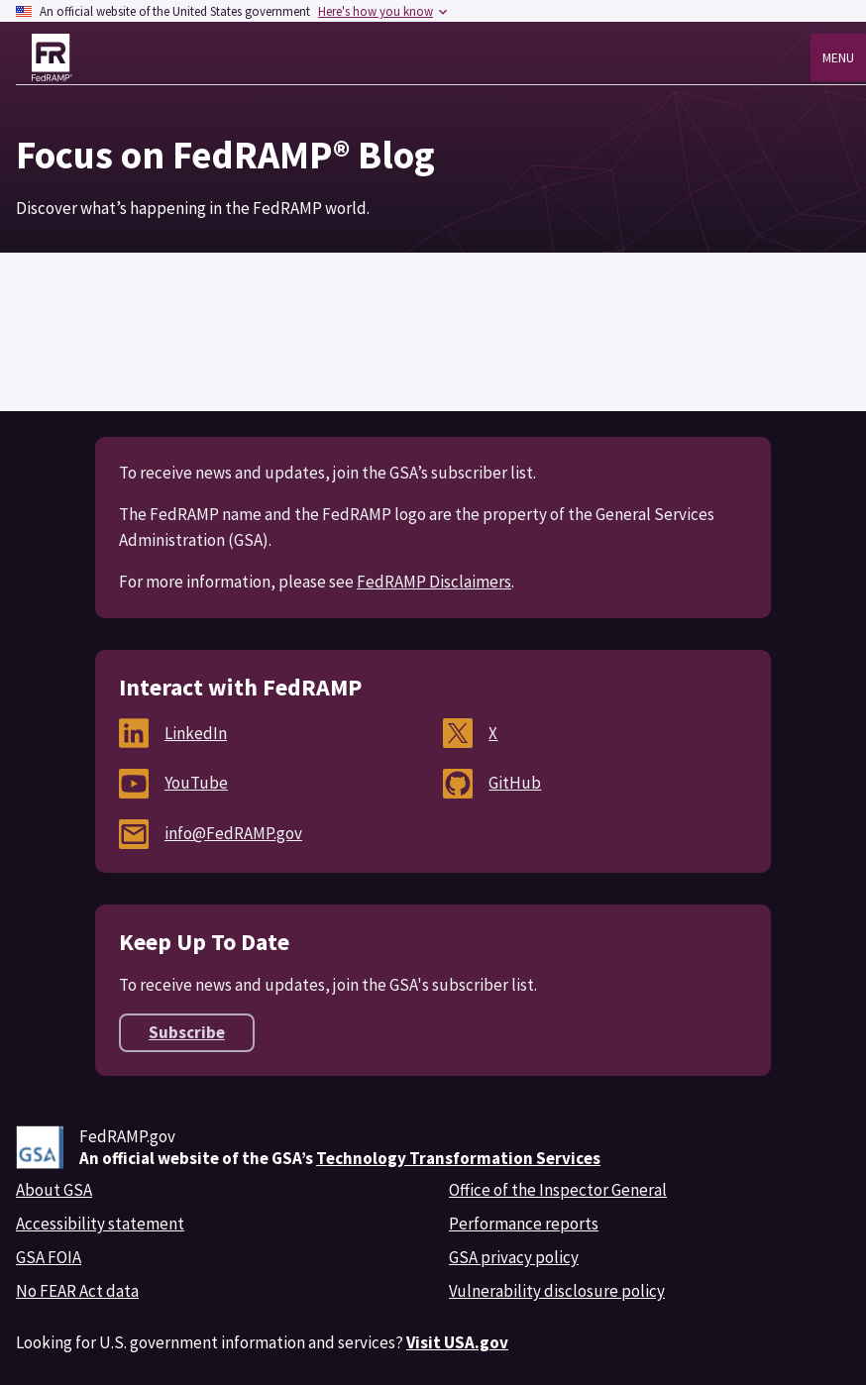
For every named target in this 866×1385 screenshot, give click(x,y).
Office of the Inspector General (558, 1190)
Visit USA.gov (457, 1342)
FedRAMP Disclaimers (434, 581)
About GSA (54, 1190)
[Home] (52, 57)
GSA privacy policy (514, 1257)
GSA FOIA (48, 1257)
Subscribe (187, 1032)
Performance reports (523, 1223)
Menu (838, 57)
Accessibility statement (100, 1223)
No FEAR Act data (77, 1291)
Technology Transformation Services (458, 1158)
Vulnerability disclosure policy (557, 1291)
